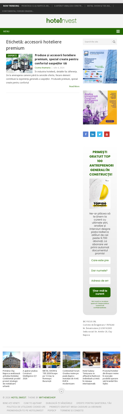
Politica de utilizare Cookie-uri (26, 407)
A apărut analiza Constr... (68, 6)
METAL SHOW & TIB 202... (99, 6)
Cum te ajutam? (33, 403)
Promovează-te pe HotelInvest (25, 410)
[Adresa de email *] (100, 280)
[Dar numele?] (100, 270)
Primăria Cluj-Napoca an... (35, 6)
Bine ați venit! (11, 403)
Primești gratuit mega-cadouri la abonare (75, 407)
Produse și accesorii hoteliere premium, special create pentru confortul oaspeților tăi (56, 59)
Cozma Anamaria (42, 67)
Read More (74, 86)
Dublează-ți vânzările (59, 403)
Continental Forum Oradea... (18, 11)
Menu (6, 31)
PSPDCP (52, 410)
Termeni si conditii (71, 410)
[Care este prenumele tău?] (100, 260)
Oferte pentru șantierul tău (94, 403)
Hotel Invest (61, 20)
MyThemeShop (47, 397)
